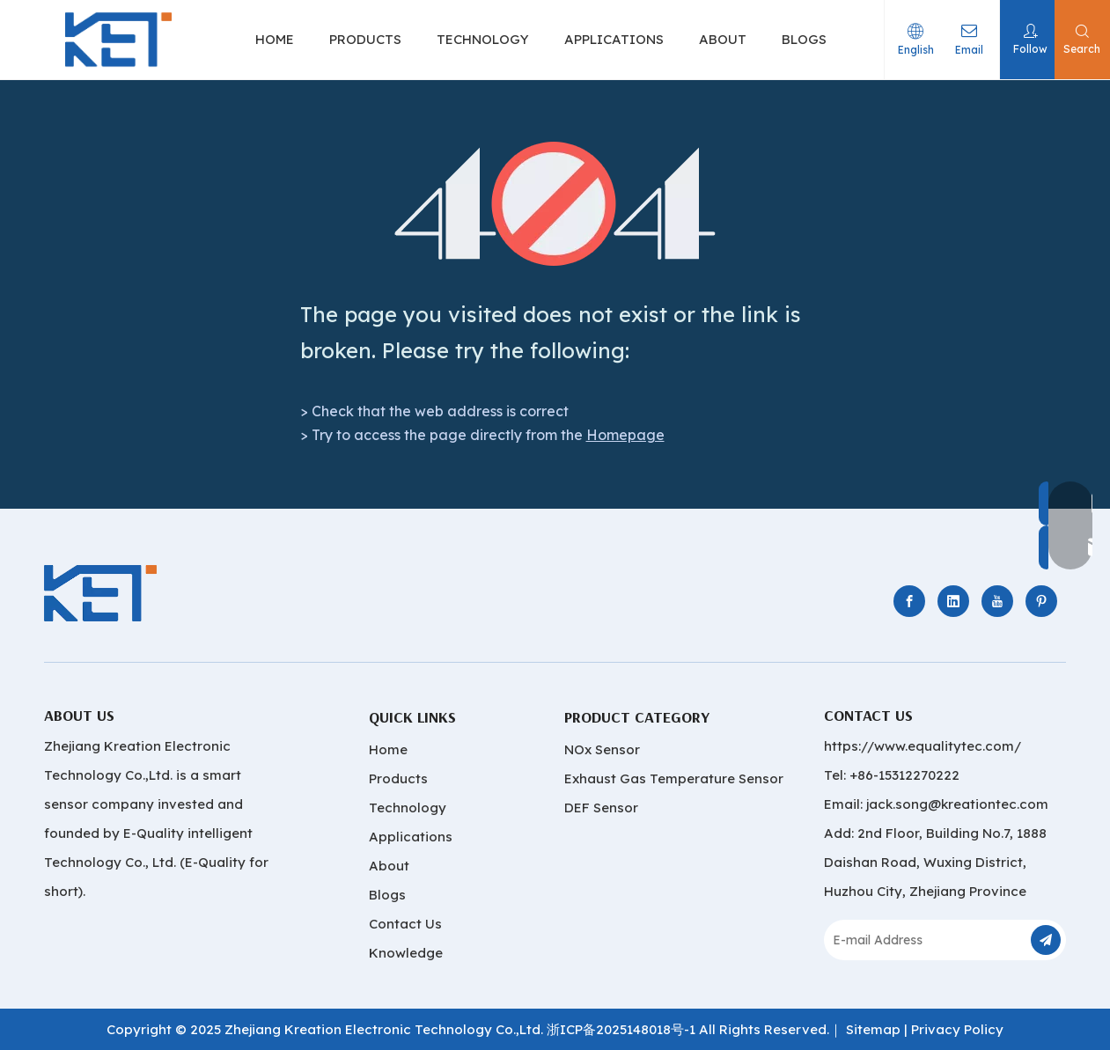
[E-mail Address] (925, 940)
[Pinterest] (1041, 601)
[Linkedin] (953, 601)
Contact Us (405, 923)
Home (388, 749)
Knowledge (406, 952)
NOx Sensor (602, 749)
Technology (407, 807)
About (389, 865)
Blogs (387, 894)
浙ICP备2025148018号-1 (621, 1029)
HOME (274, 39)
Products (398, 778)
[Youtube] (997, 601)
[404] (555, 204)
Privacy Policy (957, 1029)
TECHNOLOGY (483, 39)
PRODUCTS (365, 39)
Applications (410, 836)
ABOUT (722, 39)
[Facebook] (909, 601)
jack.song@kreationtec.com (957, 804)
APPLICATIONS (614, 39)
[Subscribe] (1046, 940)
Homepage (625, 435)
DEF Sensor (601, 807)
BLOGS (804, 39)
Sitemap (873, 1029)
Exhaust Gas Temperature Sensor (673, 778)
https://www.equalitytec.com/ (922, 746)
